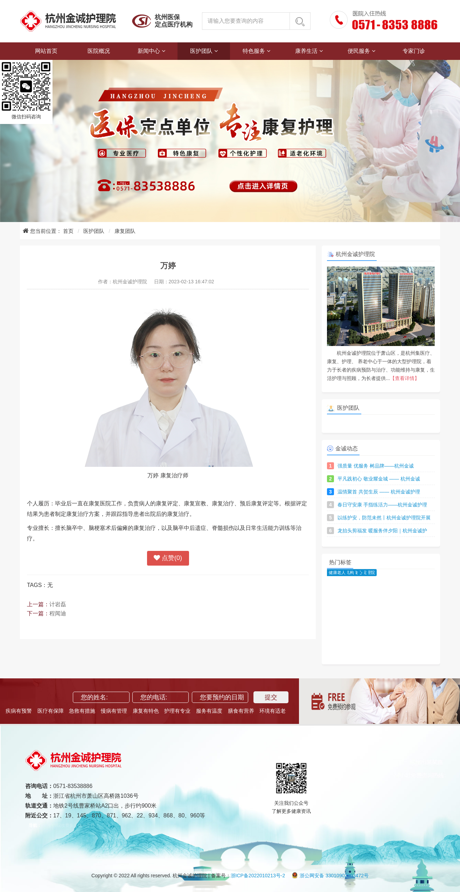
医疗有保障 (50, 711)
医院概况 (99, 51)
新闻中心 (149, 51)
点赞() (168, 558)
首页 (68, 231)
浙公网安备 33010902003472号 (330, 875)
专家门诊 (414, 51)
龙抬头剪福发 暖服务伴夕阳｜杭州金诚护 (382, 530)
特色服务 (254, 51)
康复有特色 (146, 711)
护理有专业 (177, 711)
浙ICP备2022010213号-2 (258, 875)
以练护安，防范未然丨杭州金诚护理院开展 (384, 517)
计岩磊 (57, 604)
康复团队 (124, 231)
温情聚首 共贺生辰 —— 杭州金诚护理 (378, 492)
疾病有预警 (19, 711)
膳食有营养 (241, 711)
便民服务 (359, 51)
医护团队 (201, 51)
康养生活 (306, 51)
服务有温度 (209, 711)
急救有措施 (82, 711)
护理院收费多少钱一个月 (71, 825)
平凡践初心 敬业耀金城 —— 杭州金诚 (378, 479)
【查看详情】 (404, 378)
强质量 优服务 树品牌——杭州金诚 (375, 466)
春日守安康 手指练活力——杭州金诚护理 (382, 504)
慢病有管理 (114, 711)
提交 (271, 697)
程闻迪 (57, 613)
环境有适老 (272, 711)
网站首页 (46, 51)
